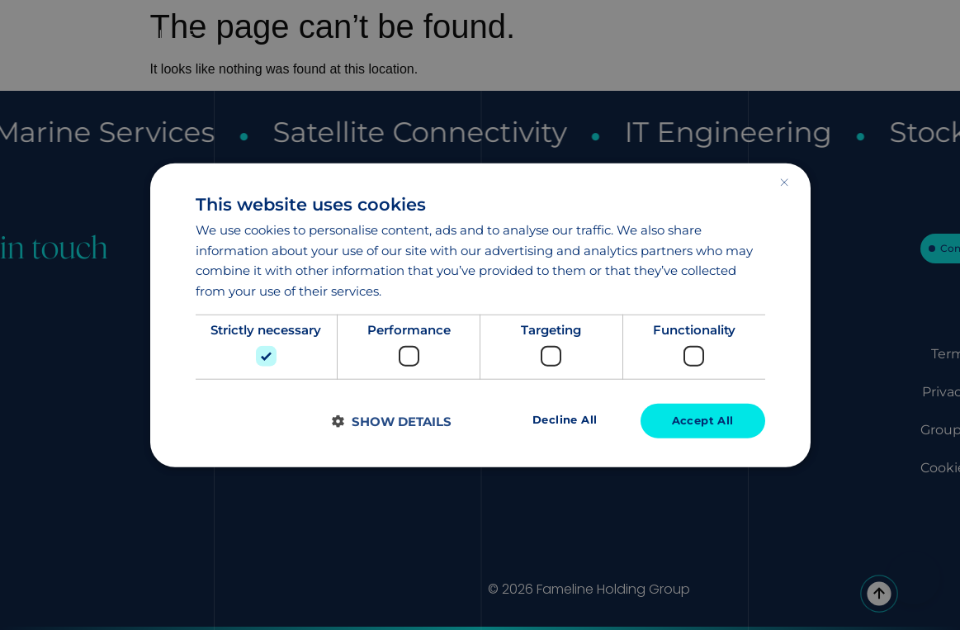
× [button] (784, 181)
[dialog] (480, 315)
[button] (392, 421)
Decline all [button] (559, 420)
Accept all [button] (701, 421)
